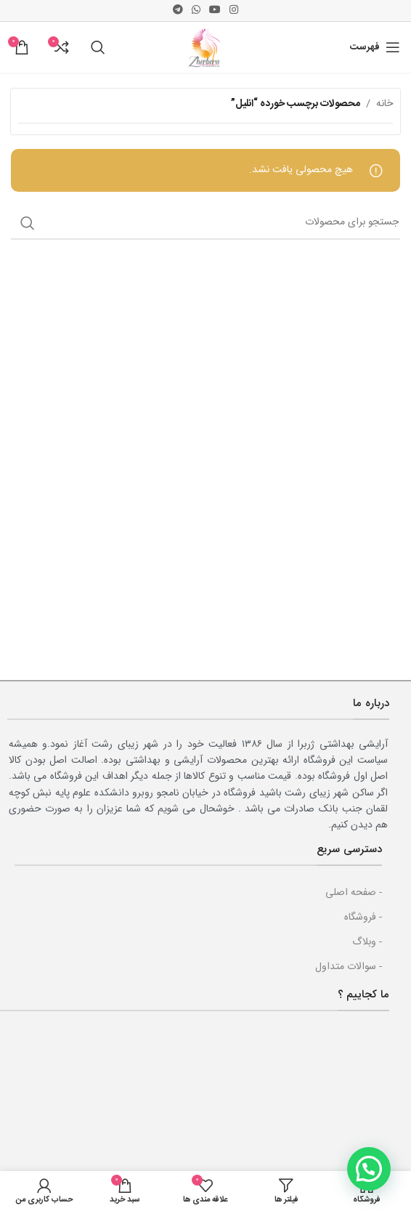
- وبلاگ (367, 942)
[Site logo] (205, 48)
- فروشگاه (363, 917)
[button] (369, 1169)
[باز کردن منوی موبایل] (375, 47)
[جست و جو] (98, 47)
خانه (384, 104)
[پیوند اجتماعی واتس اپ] (196, 10)
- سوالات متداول (348, 967)
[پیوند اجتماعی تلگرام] (177, 10)
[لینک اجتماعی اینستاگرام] (234, 10)
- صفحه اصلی (353, 893)
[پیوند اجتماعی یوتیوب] (215, 10)
